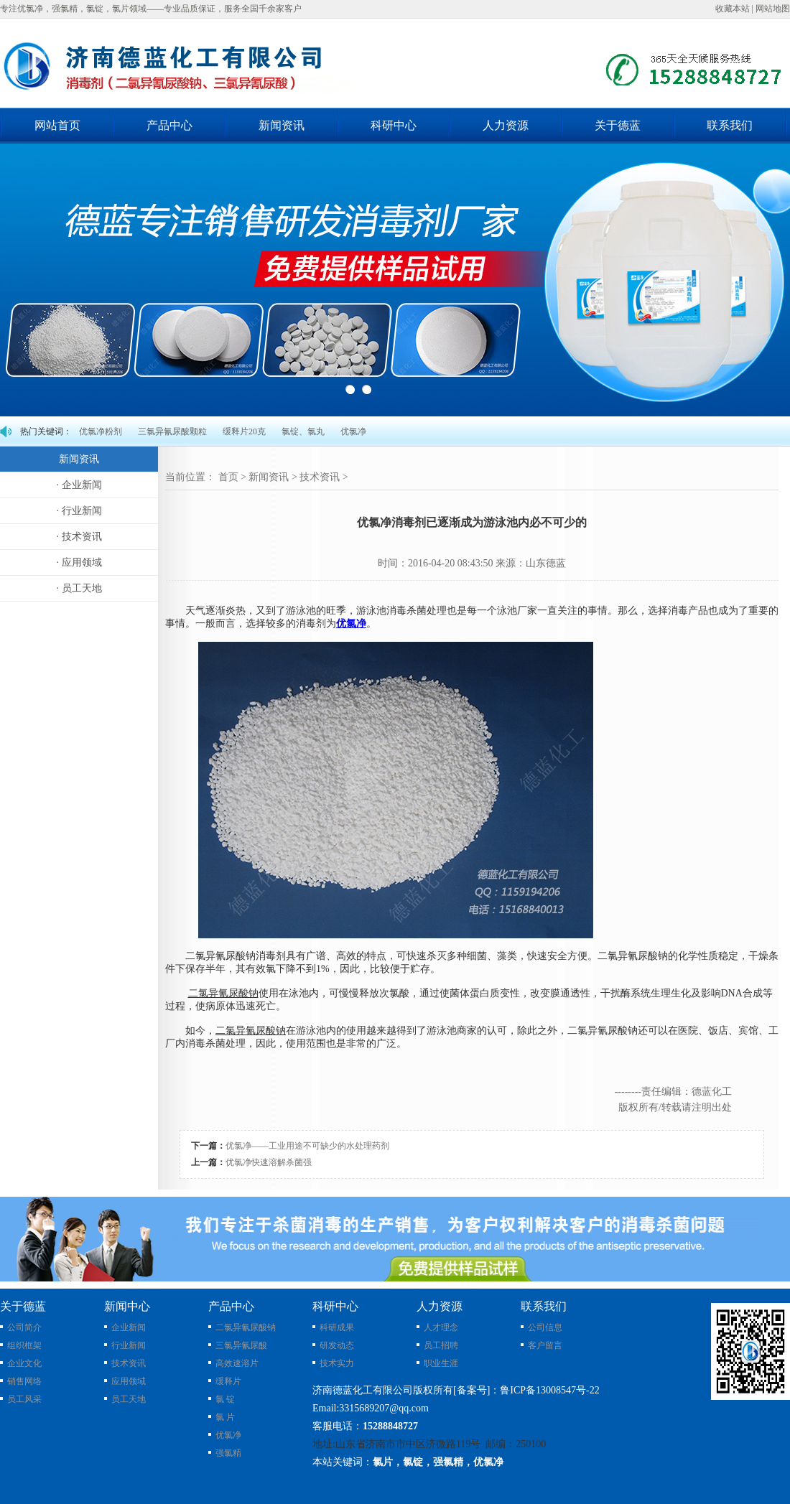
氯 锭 (225, 1399)
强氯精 (228, 1453)
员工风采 (24, 1399)
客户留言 (545, 1345)
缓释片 (228, 1381)
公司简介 (24, 1327)
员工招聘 (441, 1345)
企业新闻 (128, 1327)
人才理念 (441, 1327)
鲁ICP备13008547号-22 (549, 1390)
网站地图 (773, 9)
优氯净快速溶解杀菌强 (269, 1162)
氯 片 (225, 1417)
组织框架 (24, 1345)
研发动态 (337, 1345)
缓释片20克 (244, 431)
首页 (228, 477)
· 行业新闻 (79, 510)
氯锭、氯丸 (303, 431)
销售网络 (24, 1381)
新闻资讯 (268, 477)
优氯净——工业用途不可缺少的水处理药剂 (307, 1146)
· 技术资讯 (79, 536)
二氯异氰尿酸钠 (245, 1327)
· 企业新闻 (79, 485)
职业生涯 (441, 1363)
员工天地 (128, 1399)
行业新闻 (128, 1345)
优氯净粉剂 (100, 431)
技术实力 (337, 1363)
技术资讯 (319, 477)
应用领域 (128, 1381)
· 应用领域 (79, 562)
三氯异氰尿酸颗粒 (172, 431)
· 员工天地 (79, 588)
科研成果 (337, 1327)
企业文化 (24, 1363)
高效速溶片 (237, 1363)
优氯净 (353, 431)
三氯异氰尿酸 (241, 1345)
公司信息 (545, 1327)
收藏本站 (732, 9)
